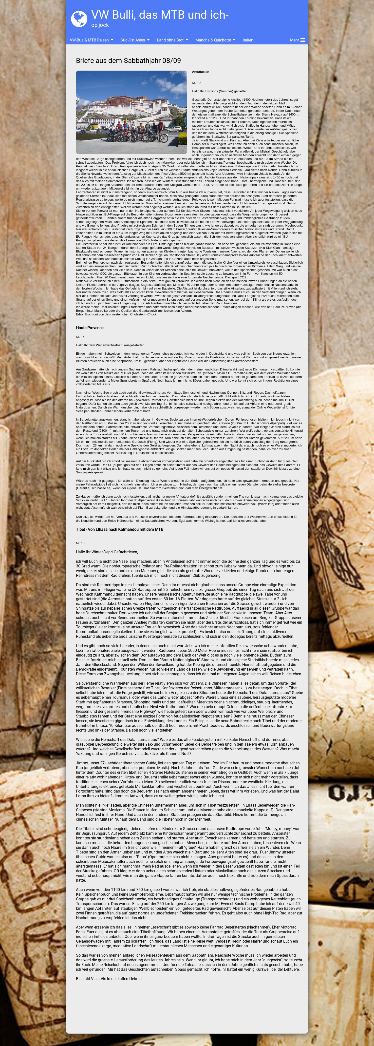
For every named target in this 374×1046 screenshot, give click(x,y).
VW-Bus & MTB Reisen (89, 40)
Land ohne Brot (170, 40)
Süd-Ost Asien (133, 40)
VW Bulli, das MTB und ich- (160, 14)
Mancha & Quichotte (213, 40)
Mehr (297, 39)
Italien (248, 40)
